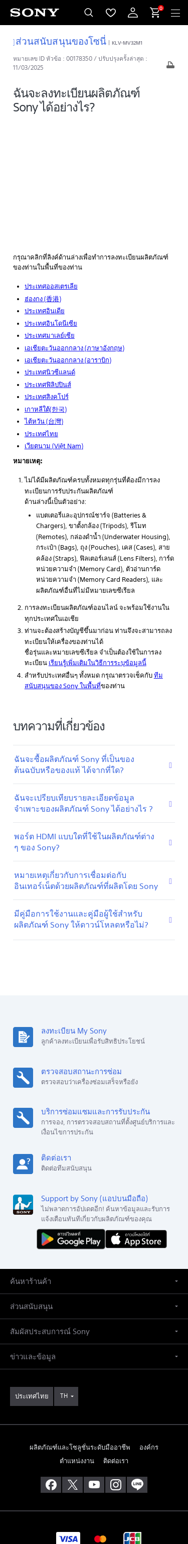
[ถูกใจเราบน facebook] (51, 1362)
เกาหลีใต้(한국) (46, 286)
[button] (94, 1158)
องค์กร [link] (148, 1324)
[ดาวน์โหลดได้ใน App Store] (136, 1115)
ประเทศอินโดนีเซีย (51, 200)
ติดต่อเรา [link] (115, 1338)
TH (64, 1272)
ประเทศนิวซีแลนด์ (50, 249)
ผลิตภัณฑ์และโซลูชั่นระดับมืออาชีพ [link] (80, 1324)
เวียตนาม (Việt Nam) (54, 323)
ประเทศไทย (41, 310)
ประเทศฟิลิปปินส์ (48, 262)
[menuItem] (111, 13)
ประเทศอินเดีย (45, 188)
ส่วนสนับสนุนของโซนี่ (60, 41)
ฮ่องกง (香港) (43, 175)
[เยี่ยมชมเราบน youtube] (94, 1362)
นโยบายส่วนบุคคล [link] (94, 1485)
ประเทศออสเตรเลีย (51, 163)
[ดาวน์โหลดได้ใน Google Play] (73, 1115)
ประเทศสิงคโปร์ (47, 274)
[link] (31, 1273)
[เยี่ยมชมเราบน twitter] (72, 1362)
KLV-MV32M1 (127, 42)
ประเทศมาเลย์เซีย (50, 212)
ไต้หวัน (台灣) (44, 298)
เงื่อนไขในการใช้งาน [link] (94, 1473)
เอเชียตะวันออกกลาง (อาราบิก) (68, 237)
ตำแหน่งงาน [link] (77, 1338)
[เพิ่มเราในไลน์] (137, 1362)
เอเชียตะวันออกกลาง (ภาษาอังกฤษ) (74, 224)
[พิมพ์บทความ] (170, 67)
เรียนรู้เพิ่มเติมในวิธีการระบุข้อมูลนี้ (97, 540)
